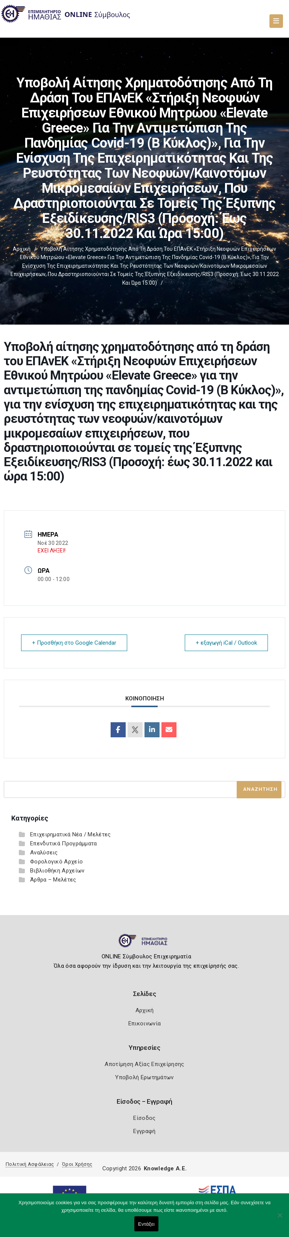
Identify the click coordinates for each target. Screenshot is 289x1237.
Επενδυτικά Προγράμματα (63, 843)
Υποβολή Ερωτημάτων (144, 1077)
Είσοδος (144, 1118)
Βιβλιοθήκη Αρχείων (57, 870)
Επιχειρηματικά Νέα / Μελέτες (70, 834)
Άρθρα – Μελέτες (53, 879)
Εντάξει (146, 1224)
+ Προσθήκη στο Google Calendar (74, 642)
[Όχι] (279, 1218)
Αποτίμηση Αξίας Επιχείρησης (144, 1064)
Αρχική (21, 249)
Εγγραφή (144, 1131)
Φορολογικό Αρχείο (56, 861)
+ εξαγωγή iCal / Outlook (226, 642)
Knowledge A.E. (165, 1168)
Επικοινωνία (144, 1023)
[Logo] (145, 944)
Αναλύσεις (44, 852)
